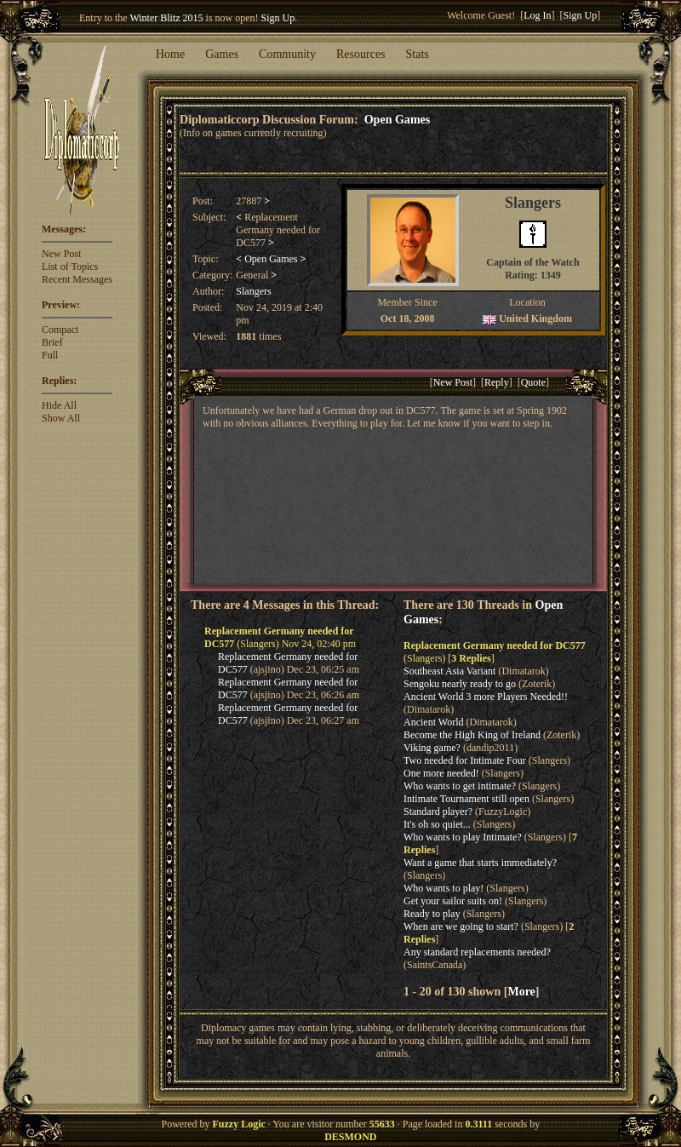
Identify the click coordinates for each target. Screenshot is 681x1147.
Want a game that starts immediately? (480, 863)
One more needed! (441, 773)
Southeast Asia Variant (449, 671)
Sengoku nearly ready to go (459, 684)
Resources (361, 54)
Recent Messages (77, 279)
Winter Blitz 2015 (166, 18)
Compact (60, 329)
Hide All (59, 405)
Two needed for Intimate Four (464, 760)
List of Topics (70, 266)
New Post (61, 254)
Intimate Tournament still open (466, 799)
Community (287, 54)
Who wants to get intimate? (459, 786)
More (521, 991)
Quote (533, 382)
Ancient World (433, 722)
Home (170, 54)
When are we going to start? (460, 926)
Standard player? (437, 811)
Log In (537, 15)
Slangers (253, 291)
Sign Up (278, 18)
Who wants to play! (443, 888)
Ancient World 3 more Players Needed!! (485, 697)
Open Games (397, 119)
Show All (61, 418)
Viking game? (432, 748)
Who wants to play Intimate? (462, 837)
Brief (52, 342)
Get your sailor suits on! (452, 901)
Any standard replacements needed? (477, 952)
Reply (496, 382)
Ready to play (432, 914)
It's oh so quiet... (437, 824)
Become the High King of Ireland (472, 735)
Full (50, 355)
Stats (417, 54)
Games (221, 54)
